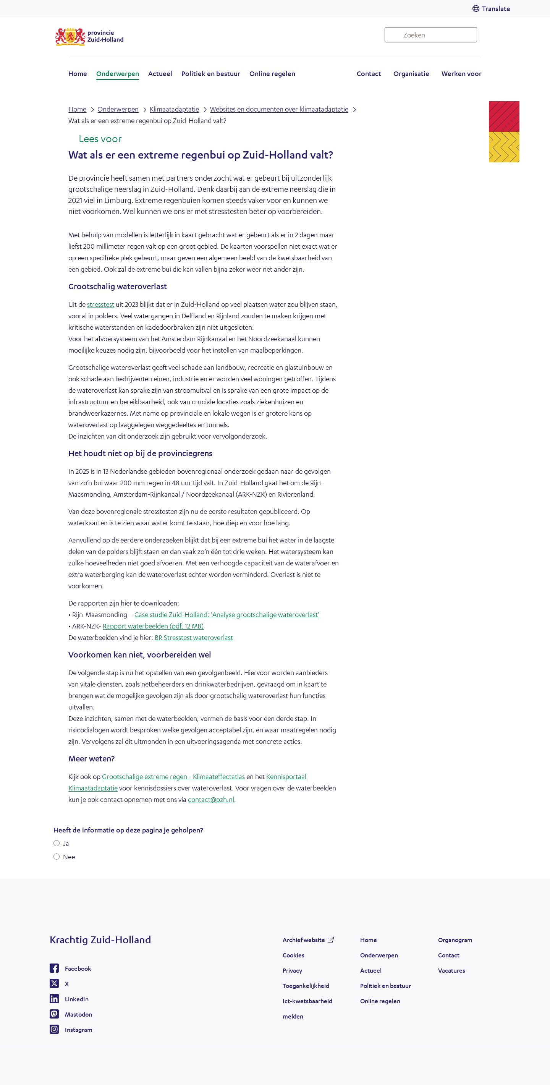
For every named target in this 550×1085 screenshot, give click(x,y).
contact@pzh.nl (211, 799)
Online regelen (272, 73)
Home (77, 73)
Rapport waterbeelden (153, 626)
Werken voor (462, 73)
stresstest (100, 304)
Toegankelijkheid (306, 985)
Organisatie (411, 73)
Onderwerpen (117, 73)
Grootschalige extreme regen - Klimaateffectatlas (173, 776)
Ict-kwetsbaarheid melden (307, 1008)
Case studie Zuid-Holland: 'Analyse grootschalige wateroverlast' (226, 614)
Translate (496, 8)
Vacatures (451, 970)
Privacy (292, 970)
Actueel (160, 73)
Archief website (304, 939)
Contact (369, 73)
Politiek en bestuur (210, 73)
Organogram (455, 939)
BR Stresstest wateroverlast (194, 637)
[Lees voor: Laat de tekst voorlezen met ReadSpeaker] (94, 139)
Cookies (293, 955)
